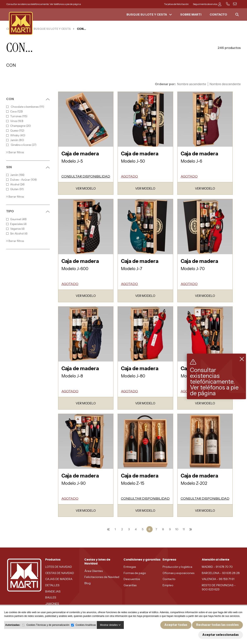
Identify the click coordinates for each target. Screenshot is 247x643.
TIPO (28, 211)
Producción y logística (177, 567)
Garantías (130, 585)
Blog (87, 583)
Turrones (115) (16, 116)
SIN (28, 167)
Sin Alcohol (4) (17, 233)
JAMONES (52, 604)
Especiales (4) (16, 224)
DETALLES (52, 585)
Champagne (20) (18, 125)
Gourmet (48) (16, 219)
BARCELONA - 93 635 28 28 (221, 573)
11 (184, 529)
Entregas (130, 567)
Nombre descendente (225, 84)
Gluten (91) (15, 189)
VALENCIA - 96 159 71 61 (218, 579)
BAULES (50, 597)
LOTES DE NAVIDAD (58, 567)
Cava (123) (14, 111)
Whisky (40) (15, 135)
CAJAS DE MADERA (58, 579)
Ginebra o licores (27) (21, 145)
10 (176, 529)
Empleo (168, 585)
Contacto (169, 579)
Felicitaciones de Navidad (101, 577)
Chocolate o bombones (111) (25, 106)
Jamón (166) (15, 175)
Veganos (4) (15, 228)
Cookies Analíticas (85, 625)
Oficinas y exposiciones (178, 573)
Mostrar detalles (110, 625)
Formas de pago (135, 573)
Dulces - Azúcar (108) (21, 179)
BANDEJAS (53, 591)
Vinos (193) (14, 121)
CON (28, 99)
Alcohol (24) (15, 184)
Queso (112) (15, 130)
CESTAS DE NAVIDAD (59, 573)
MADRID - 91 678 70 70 (217, 567)
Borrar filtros (15, 152)
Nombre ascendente (191, 84)
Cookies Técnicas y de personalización (47, 625)
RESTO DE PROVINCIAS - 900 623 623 (219, 587)
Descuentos (132, 579)
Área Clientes (93, 571)
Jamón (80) (15, 140)
